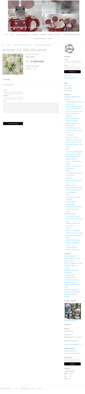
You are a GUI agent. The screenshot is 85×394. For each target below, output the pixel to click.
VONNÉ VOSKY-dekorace (73, 241)
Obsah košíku (68, 90)
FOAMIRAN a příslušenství (73, 128)
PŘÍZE (67, 183)
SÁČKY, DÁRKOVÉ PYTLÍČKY (73, 190)
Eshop (12, 34)
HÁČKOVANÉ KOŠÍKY (72, 138)
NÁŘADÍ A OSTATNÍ (71, 159)
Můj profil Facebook (70, 352)
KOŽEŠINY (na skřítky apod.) (74, 140)
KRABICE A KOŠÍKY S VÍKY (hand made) (73, 225)
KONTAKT (43, 34)
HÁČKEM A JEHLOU (70, 257)
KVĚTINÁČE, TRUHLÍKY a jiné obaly (74, 146)
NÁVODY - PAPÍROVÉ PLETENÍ (73, 264)
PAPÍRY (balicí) (70, 169)
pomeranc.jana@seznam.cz (72, 345)
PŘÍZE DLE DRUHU (71, 186)
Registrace (67, 76)
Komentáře (6, 79)
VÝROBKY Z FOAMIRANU (71, 290)
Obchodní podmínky (22, 34)
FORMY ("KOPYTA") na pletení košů (74, 132)
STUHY (68, 195)
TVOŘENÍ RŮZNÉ (69, 276)
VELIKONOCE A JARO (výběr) (74, 207)
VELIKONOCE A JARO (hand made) (73, 237)
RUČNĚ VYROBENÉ (70, 214)
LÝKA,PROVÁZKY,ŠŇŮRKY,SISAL (75, 152)
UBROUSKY (69, 200)
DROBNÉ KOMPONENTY (73, 118)
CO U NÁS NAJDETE (39, 38)
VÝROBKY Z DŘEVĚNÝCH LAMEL (73, 244)
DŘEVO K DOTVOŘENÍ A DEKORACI (72, 115)
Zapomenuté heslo (70, 78)
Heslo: (66, 65)
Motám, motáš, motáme (71, 354)
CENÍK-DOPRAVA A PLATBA (71, 34)
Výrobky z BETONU (70, 283)
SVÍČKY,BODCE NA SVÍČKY (73, 197)
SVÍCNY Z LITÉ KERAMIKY (73, 231)
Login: (66, 59)
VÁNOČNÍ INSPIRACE (70, 278)
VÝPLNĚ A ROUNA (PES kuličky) (72, 211)
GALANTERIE (69, 135)
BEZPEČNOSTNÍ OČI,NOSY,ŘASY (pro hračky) (74, 105)
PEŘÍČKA (68, 171)
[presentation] (31, 118)
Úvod (7, 34)
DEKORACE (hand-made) (73, 217)
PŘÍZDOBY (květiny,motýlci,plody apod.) (74, 180)
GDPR (50, 38)
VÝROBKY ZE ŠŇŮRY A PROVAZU (71, 296)
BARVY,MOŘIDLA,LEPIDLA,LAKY (75, 102)
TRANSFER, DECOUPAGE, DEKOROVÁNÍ (71, 272)
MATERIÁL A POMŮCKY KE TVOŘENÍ (22, 45)
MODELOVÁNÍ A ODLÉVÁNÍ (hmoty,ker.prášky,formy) (73, 156)
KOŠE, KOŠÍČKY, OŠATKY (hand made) (74, 220)
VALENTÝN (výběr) (71, 202)
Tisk (16, 389)
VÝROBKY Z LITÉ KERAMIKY (72, 293)
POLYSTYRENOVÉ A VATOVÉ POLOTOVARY (74, 175)
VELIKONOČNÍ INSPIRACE (72, 281)
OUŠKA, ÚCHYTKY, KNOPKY (73, 166)
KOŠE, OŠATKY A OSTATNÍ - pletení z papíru (72, 260)
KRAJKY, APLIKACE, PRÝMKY (74, 142)
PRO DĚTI (68, 229)
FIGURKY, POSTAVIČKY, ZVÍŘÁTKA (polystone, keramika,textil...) (72, 123)
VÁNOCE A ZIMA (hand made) (74, 233)
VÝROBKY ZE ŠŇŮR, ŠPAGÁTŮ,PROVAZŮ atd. (73, 249)
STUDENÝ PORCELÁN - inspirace (71, 268)
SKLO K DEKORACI (71, 193)
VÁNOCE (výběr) (70, 205)
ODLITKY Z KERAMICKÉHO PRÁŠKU (73, 163)
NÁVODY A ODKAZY (54, 34)
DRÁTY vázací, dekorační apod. (74, 111)
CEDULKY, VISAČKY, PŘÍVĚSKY (74, 109)
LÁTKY (67, 150)
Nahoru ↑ (40, 389)
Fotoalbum (34, 34)
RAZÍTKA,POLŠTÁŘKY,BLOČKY (74, 188)
